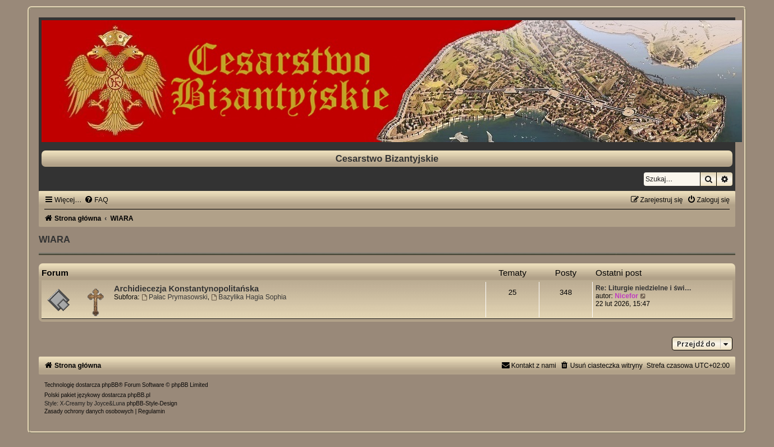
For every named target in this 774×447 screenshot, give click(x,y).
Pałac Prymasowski (174, 297)
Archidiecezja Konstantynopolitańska (186, 288)
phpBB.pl (138, 395)
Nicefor (626, 296)
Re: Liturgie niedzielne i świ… (643, 288)
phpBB (110, 385)
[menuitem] (96, 200)
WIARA (54, 239)
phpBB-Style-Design (152, 403)
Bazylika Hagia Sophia (248, 297)
